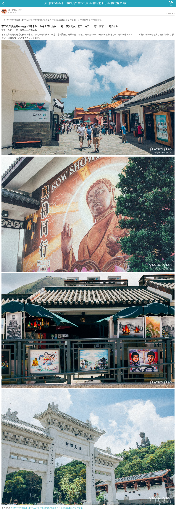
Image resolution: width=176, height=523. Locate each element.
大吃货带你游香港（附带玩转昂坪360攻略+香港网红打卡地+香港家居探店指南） (48, 508)
